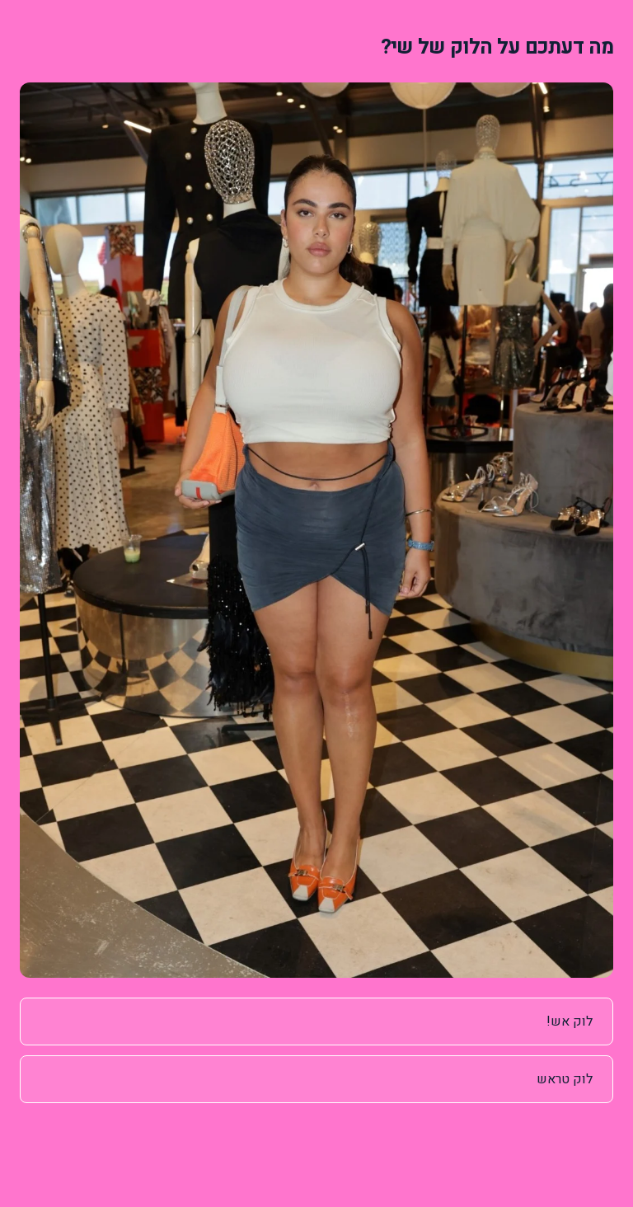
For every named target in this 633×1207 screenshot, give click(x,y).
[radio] (316, 1021)
